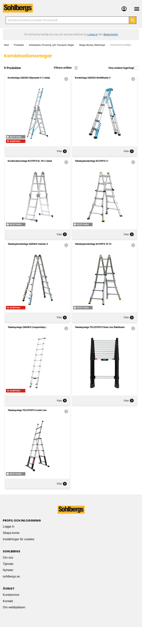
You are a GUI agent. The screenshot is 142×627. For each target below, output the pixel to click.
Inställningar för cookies (18, 539)
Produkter (19, 45)
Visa (62, 151)
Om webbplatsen (14, 607)
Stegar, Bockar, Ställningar (92, 45)
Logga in (8, 526)
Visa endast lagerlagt (123, 67)
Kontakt (8, 601)
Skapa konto (11, 532)
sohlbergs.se (11, 576)
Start (6, 45)
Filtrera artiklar (66, 68)
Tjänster (8, 563)
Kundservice (11, 594)
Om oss (8, 557)
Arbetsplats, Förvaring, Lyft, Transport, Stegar (51, 45)
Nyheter (8, 570)
